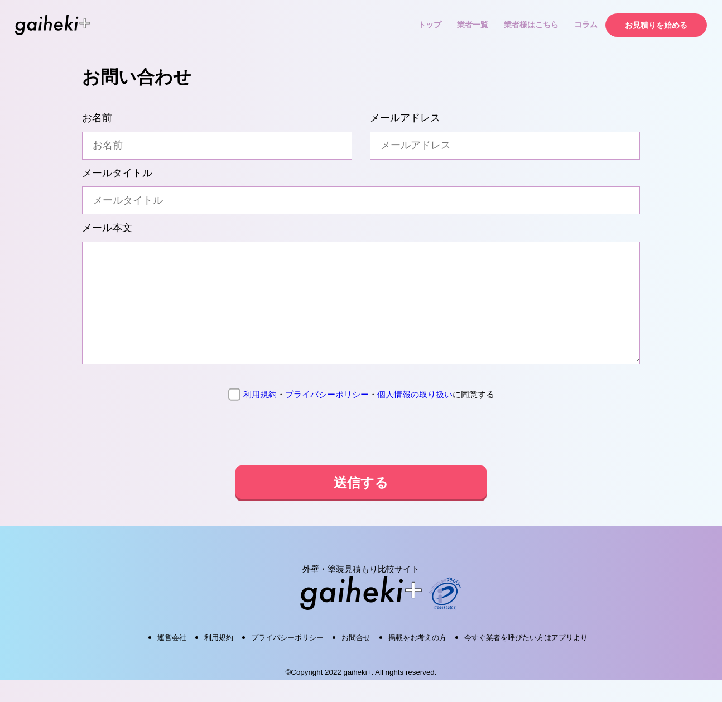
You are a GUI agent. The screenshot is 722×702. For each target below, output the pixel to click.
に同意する (361, 417)
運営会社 (171, 660)
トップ (429, 24)
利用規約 (260, 416)
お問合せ (355, 660)
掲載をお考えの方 (417, 660)
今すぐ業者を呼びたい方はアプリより (526, 660)
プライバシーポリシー (327, 416)
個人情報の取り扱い (415, 416)
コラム (586, 24)
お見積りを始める (656, 25)
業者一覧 (472, 24)
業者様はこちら (531, 24)
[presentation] (361, 457)
